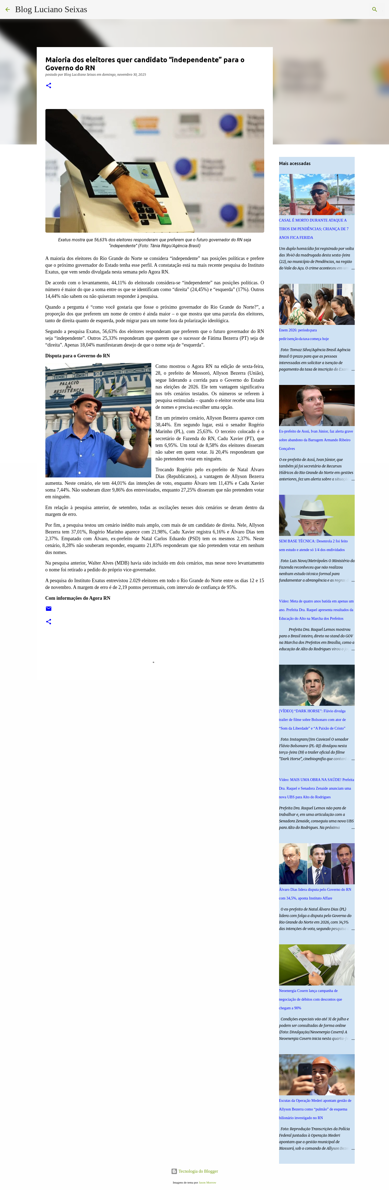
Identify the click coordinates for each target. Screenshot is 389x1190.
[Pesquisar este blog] (356, 9)
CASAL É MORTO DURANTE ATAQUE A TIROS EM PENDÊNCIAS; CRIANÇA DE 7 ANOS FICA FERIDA (314, 229)
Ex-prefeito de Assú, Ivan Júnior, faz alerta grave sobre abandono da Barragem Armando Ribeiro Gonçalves (316, 440)
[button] (48, 86)
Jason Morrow (207, 1182)
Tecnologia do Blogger (194, 1171)
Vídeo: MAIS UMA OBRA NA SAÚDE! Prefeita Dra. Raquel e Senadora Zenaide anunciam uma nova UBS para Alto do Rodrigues (316, 788)
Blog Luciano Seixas (51, 9)
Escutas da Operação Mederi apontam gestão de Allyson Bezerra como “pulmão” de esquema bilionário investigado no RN (315, 1109)
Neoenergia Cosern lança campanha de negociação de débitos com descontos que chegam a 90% (310, 999)
